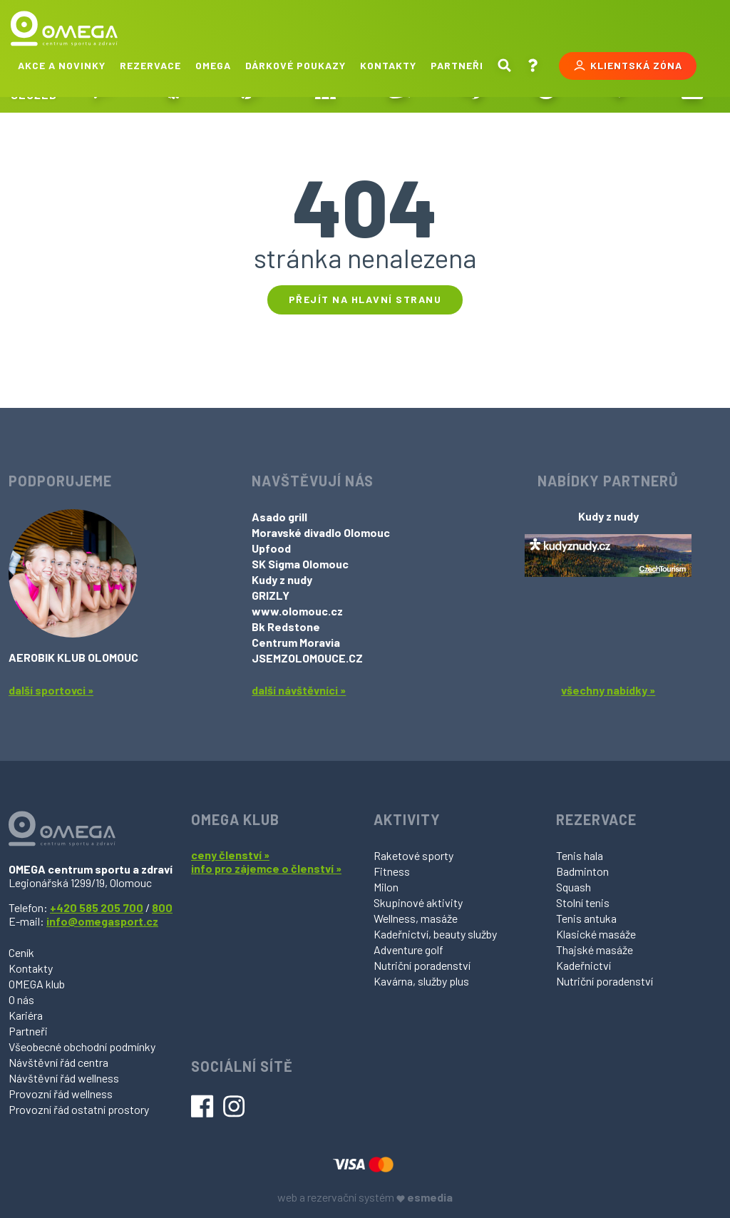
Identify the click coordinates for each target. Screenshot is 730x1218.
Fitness (392, 871)
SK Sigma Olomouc (300, 563)
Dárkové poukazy (295, 65)
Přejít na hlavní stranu (365, 299)
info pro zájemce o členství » (266, 868)
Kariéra (26, 1015)
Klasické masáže (596, 934)
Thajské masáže (594, 949)
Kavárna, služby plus (421, 981)
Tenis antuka (586, 918)
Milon (386, 887)
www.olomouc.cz (297, 611)
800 (162, 907)
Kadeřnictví (583, 965)
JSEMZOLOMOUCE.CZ (307, 658)
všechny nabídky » (608, 690)
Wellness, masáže (416, 918)
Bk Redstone (286, 626)
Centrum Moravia (296, 642)
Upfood (271, 548)
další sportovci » (51, 690)
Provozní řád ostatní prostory (79, 1109)
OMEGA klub (37, 984)
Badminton (582, 871)
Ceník (21, 952)
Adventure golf (408, 949)
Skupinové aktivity (418, 902)
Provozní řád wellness (61, 1093)
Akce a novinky (62, 65)
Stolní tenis (583, 902)
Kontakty (388, 65)
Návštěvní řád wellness (64, 1078)
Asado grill (279, 516)
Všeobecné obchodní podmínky (82, 1046)
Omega (213, 65)
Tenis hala (579, 855)
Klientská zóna (627, 65)
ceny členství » (230, 854)
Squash (573, 887)
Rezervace (150, 65)
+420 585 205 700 (96, 907)
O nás (21, 999)
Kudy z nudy (282, 579)
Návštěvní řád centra (58, 1062)
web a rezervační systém (365, 1197)
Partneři (457, 65)
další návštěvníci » (299, 690)
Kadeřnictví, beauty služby (435, 934)
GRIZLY (270, 595)
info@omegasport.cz (102, 921)
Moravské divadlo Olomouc (321, 532)
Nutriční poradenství (422, 965)
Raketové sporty (413, 855)
